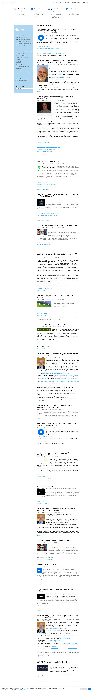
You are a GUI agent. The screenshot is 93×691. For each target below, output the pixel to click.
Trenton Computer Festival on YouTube (45, 481)
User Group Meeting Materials (21, 72)
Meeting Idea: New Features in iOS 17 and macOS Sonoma (55, 296)
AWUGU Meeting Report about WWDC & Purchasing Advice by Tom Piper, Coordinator (56, 509)
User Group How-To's (55, 9)
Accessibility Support (41, 290)
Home (53, 2)
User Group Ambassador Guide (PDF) (22, 41)
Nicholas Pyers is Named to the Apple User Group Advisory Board (55, 97)
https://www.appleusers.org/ (42, 140)
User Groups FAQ (67, 2)
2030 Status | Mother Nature (43, 189)
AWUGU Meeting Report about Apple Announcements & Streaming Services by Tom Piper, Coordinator (57, 61)
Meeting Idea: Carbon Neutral (48, 161)
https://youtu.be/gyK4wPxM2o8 (66, 638)
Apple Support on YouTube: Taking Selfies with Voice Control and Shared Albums (56, 424)
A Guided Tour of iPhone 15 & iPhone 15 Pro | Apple (47, 215)
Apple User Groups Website (21, 37)
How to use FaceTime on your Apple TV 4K (45, 51)
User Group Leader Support (38, 9)
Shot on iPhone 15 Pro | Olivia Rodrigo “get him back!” (48, 213)
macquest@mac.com (42, 399)
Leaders (18, 62)
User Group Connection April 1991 (44, 244)
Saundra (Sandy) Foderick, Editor (44, 32)
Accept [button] (89, 688)
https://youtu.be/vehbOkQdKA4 (56, 77)
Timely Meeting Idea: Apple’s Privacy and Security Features (55, 590)
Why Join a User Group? (76, 2)
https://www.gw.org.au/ (41, 154)
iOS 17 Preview (40, 584)
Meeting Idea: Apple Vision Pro (48, 486)
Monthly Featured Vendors (20, 57)
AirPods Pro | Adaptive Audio (43, 220)
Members (18, 64)
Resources (17, 61)
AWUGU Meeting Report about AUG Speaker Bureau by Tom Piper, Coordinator (57, 616)
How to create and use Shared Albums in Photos (46, 441)
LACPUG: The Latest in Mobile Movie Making (53, 662)
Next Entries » (76, 681)
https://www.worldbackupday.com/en (51, 381)
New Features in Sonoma (42, 313)
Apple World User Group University (22, 39)
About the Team (58, 2)
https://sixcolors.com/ (74, 381)
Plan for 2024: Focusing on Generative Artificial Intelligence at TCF (54, 454)
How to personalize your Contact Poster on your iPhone (48, 48)
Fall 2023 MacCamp (41, 348)
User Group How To (19, 70)
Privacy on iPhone (40, 608)
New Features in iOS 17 (41, 315)
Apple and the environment (42, 182)
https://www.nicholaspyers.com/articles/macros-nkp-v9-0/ (48, 147)
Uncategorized (18, 68)
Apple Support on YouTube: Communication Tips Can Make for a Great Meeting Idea (56, 30)
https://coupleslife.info (53, 641)
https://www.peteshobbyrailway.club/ (44, 151)
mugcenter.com (54, 648)
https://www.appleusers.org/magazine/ (45, 144)
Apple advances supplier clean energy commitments (47, 186)
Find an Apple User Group (21, 9)
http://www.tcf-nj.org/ (41, 476)
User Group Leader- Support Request (23, 43)
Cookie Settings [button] (83, 688)
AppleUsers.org (56, 105)
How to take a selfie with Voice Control (44, 436)
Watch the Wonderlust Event (42, 218)
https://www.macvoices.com (54, 646)
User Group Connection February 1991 (44, 559)
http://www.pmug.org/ (41, 343)
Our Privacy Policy (21, 689)
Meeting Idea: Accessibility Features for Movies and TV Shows (57, 255)
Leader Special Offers (19, 55)
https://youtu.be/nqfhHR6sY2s (53, 522)
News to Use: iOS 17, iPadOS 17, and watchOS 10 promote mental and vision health (55, 406)
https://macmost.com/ (64, 381)
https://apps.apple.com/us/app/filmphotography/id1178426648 (56, 373)
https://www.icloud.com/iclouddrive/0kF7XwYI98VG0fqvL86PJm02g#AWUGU (52, 388)
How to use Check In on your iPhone (44, 46)
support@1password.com (55, 640)
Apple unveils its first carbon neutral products (46, 184)
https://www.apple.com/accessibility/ (44, 288)
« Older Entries (40, 681)
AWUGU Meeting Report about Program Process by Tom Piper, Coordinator (57, 354)
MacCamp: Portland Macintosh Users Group (53, 324)
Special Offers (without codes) (21, 66)
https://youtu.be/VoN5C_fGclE (52, 364)
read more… (39, 91)
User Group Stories (19, 73)
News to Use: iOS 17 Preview (47, 565)
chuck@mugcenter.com (72, 648)
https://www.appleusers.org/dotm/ (44, 142)
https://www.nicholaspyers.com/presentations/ (46, 149)
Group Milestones (19, 53)
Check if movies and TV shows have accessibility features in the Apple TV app (52, 286)
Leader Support (86, 2)
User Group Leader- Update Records (22, 45)
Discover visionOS (40, 501)
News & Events (18, 59)
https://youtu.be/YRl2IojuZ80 (52, 628)
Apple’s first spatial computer (43, 503)
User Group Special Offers (73, 9)
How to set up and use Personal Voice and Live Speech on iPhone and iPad (52, 53)
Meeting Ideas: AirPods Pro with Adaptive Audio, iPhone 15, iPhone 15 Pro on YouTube (57, 195)
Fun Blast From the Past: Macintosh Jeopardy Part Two (57, 225)
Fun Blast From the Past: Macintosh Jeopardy (53, 541)
